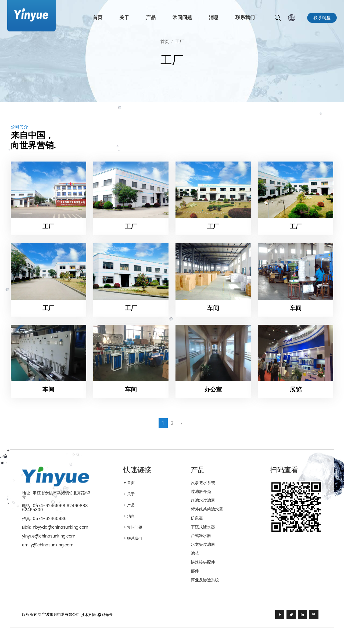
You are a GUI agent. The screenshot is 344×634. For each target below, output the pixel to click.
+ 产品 (129, 505)
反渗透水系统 (203, 482)
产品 (151, 17)
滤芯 (195, 553)
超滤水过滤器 (203, 500)
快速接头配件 (203, 562)
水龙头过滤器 (203, 544)
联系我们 (245, 17)
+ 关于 (129, 494)
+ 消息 (129, 516)
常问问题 (182, 17)
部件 (195, 571)
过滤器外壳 (201, 491)
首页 (97, 17)
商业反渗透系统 (205, 580)
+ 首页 (129, 483)
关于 (124, 17)
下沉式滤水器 (203, 527)
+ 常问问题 (132, 527)
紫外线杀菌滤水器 (207, 509)
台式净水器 (201, 535)
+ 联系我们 (132, 538)
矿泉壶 (197, 518)
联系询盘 (322, 17)
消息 (213, 17)
